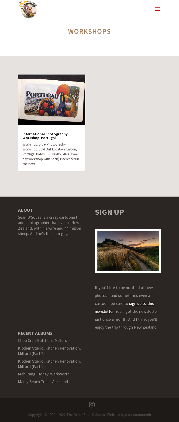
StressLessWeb (138, 414)
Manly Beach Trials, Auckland (43, 381)
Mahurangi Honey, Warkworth (43, 374)
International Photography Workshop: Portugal (45, 136)
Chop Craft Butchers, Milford (42, 340)
